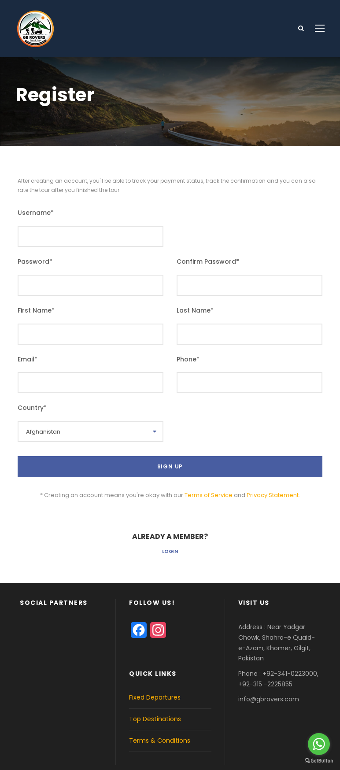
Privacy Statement (273, 495)
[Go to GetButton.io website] (319, 761)
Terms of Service (209, 495)
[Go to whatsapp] (319, 744)
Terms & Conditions (159, 740)
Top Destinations (155, 719)
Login (170, 551)
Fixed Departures (155, 697)
